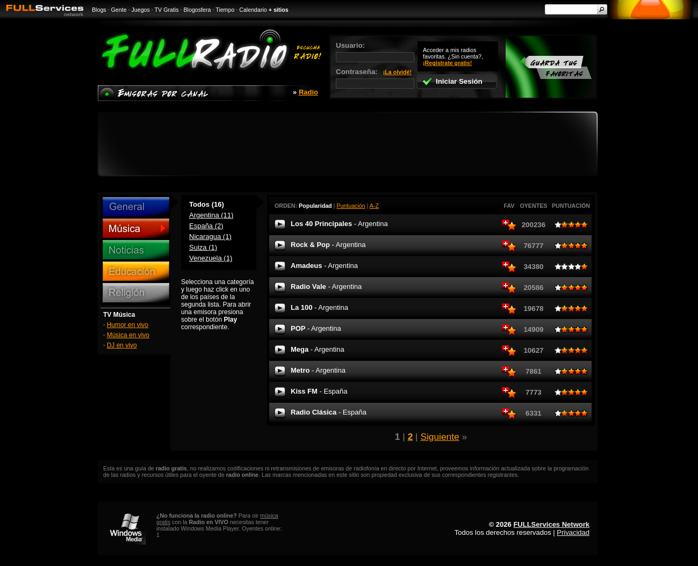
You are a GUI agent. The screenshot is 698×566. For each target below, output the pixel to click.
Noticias (136, 249)
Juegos (141, 9)
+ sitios (279, 9)
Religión (136, 292)
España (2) (206, 226)
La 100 (319, 307)
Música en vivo (128, 335)
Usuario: (375, 51)
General (136, 206)
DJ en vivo (122, 345)
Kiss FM (319, 391)
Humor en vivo (127, 325)
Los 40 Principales (339, 224)
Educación (136, 271)
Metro (318, 370)
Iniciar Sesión (452, 81)
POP (316, 328)
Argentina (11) (211, 215)
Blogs (99, 9)
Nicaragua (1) (210, 237)
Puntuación (350, 205)
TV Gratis (167, 9)
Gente (119, 9)
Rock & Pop (328, 245)
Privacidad (573, 532)
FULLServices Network (551, 524)
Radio (308, 92)
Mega (317, 349)
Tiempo (224, 9)
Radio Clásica (328, 412)
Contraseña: (375, 78)
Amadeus (324, 266)
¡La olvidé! (397, 72)
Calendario (253, 9)
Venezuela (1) (210, 258)
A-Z (374, 205)
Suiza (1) (203, 247)
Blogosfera (197, 9)
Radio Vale (326, 286)
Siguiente (439, 436)
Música (136, 228)
